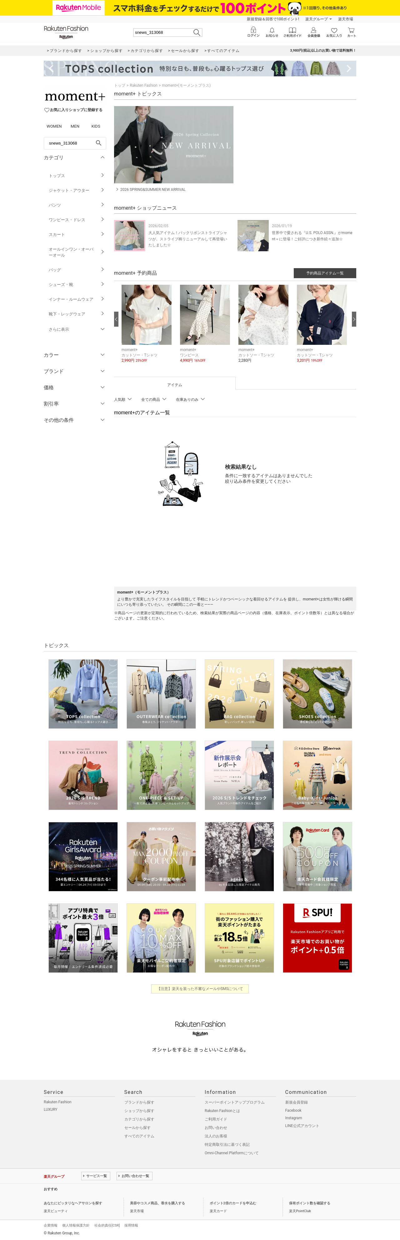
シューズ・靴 (77, 285)
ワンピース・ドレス (77, 220)
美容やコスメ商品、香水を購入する (157, 1203)
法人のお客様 (216, 1136)
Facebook (293, 1110)
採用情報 (131, 1225)
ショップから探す (139, 1111)
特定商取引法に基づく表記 (227, 1144)
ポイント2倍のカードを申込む (233, 1203)
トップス (77, 176)
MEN (75, 126)
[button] (147, 328)
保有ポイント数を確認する (309, 1203)
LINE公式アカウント (302, 1126)
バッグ (77, 270)
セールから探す (137, 1127)
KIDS (96, 126)
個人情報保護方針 (76, 1225)
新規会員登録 (296, 1102)
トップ (119, 85)
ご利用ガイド (216, 1119)
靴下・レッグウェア (77, 314)
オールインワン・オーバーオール (77, 252)
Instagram (293, 1118)
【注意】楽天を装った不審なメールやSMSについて (200, 989)
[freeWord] (75, 143)
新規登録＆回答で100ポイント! (273, 19)
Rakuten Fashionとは (222, 1111)
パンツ (77, 205)
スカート (77, 234)
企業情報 (51, 1225)
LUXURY (51, 1109)
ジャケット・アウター (77, 190)
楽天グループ (316, 19)
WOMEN (54, 126)
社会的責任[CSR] (107, 1225)
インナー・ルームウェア (77, 299)
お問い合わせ (216, 1127)
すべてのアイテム (139, 1136)
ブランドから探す (139, 1102)
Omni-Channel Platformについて (232, 1153)
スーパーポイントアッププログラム (235, 1102)
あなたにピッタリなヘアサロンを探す (73, 1203)
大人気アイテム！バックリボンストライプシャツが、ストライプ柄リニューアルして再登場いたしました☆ (187, 239)
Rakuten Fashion (144, 85)
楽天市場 (345, 19)
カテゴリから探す (139, 1119)
